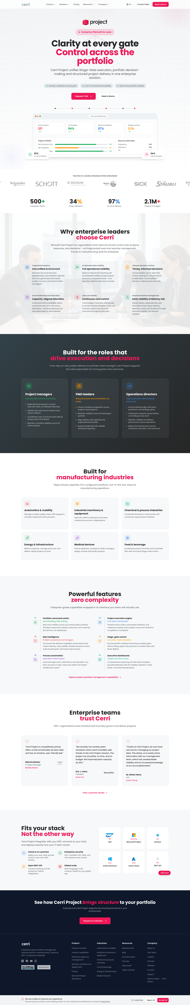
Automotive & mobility (106, 948)
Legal (155, 996)
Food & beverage (104, 967)
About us (151, 948)
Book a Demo (160, 4)
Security (146, 996)
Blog (124, 952)
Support (150, 974)
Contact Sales (143, 4)
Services (125, 961)
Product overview (79, 948)
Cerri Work (151, 952)
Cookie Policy (118, 996)
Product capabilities (80, 952)
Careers (150, 957)
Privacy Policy (87, 996)
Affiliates (151, 965)
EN (129, 4)
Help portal (126, 965)
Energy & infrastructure (106, 971)
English (164, 996)
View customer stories (95, 792)
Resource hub (128, 948)
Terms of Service (103, 996)
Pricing (76, 4)
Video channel (128, 970)
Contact (150, 970)
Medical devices (104, 976)
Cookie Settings (133, 996)
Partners (150, 961)
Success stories (128, 957)
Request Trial (83, 96)
